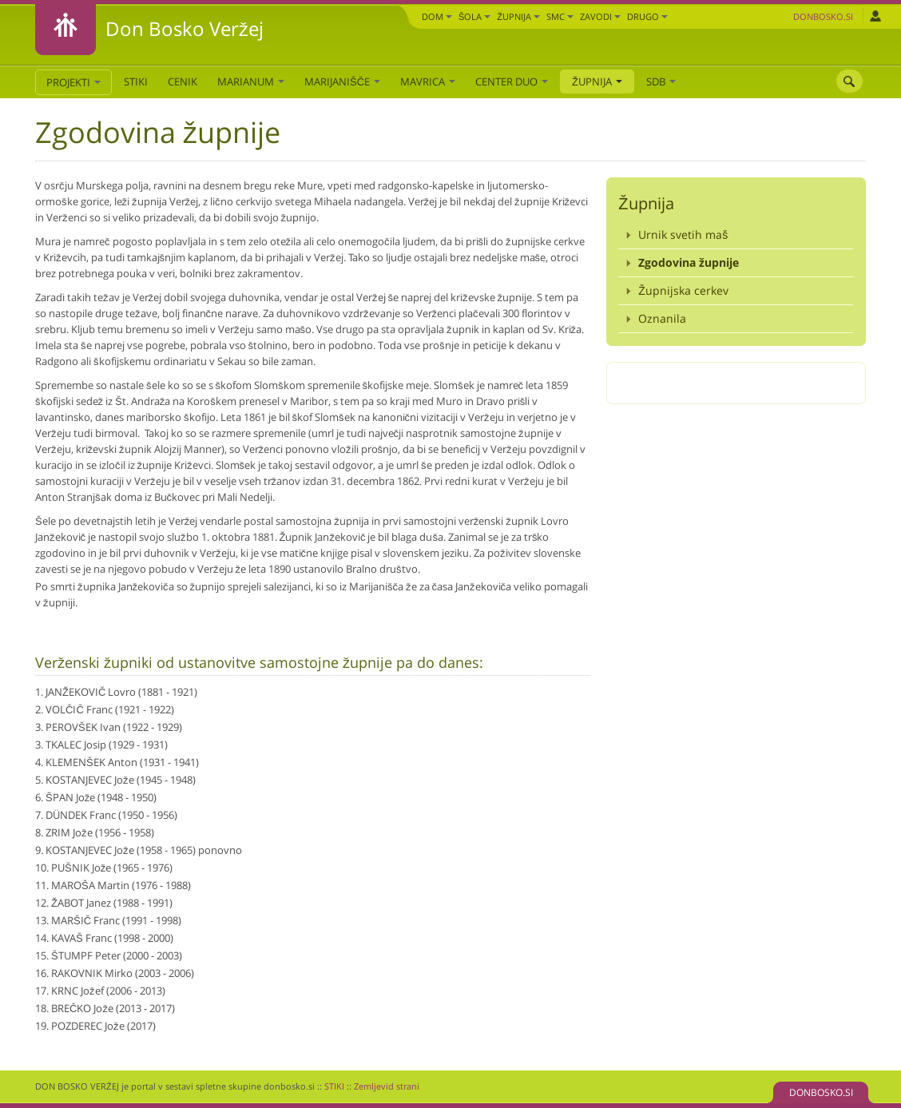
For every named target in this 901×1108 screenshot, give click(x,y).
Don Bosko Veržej (184, 28)
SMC (560, 16)
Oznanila (662, 318)
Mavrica (427, 81)
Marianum (250, 81)
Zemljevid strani (386, 1086)
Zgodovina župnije (688, 262)
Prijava (875, 16)
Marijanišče (342, 81)
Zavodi (600, 16)
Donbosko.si (823, 16)
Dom (437, 16)
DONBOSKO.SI (821, 1092)
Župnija (518, 16)
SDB (661, 81)
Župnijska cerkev (683, 290)
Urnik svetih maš (683, 234)
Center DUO (511, 81)
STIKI (136, 81)
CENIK (182, 81)
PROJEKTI (73, 82)
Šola (474, 16)
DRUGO (647, 16)
